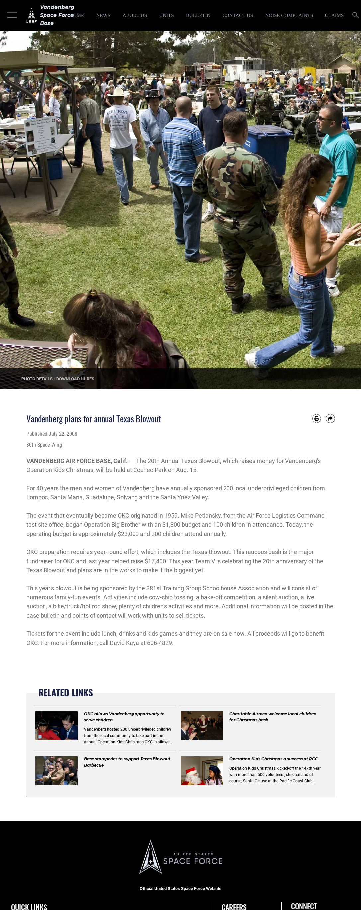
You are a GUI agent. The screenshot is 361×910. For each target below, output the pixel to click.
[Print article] (316, 418)
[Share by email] (330, 418)
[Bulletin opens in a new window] (198, 15)
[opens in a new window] (289, 15)
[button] (11, 15)
